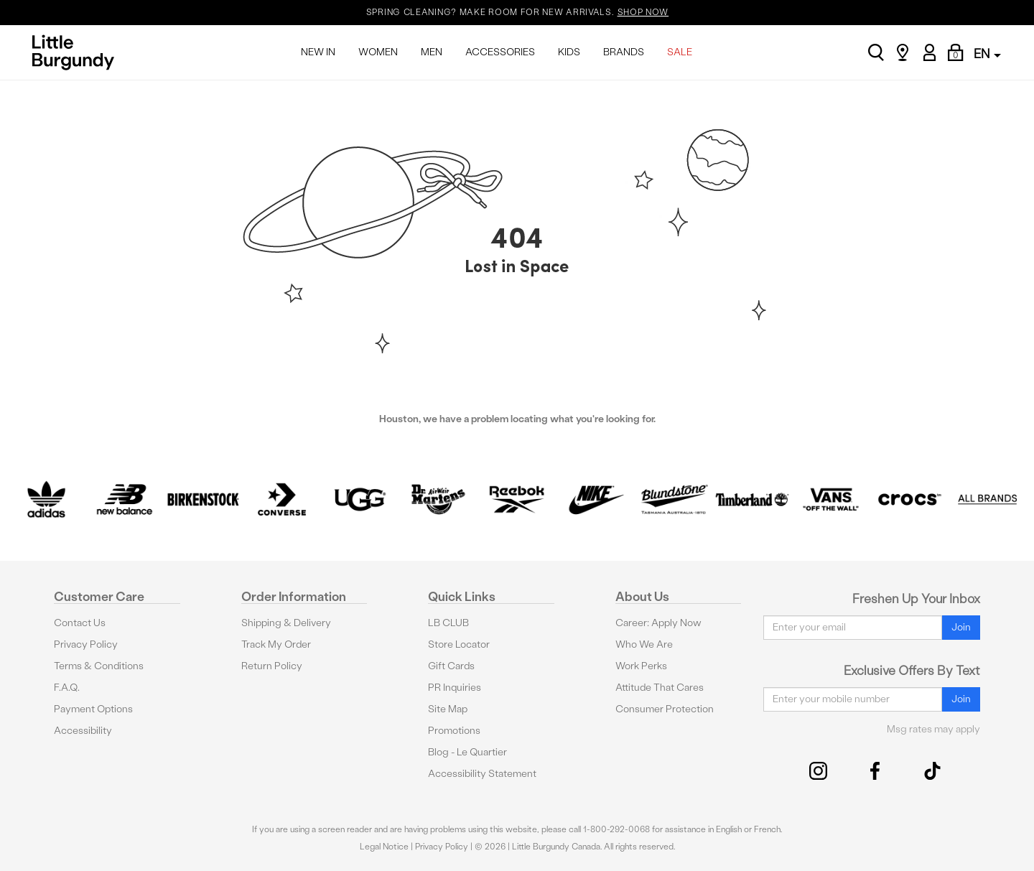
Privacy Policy (86, 644)
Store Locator (459, 644)
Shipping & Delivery (286, 623)
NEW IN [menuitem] (318, 52)
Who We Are (644, 644)
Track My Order (276, 644)
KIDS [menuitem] (569, 52)
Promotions (454, 731)
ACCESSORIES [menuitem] (500, 52)
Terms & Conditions (99, 666)
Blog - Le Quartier (467, 752)
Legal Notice (384, 847)
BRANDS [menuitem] (623, 52)
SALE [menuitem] (679, 52)
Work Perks (641, 666)
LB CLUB (448, 623)
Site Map (447, 709)
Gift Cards (451, 666)
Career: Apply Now (658, 623)
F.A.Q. (67, 687)
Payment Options (93, 709)
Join (961, 627)
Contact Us (80, 623)
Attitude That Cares (659, 687)
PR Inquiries (454, 687)
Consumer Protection (664, 709)
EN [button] (987, 53)
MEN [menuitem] (431, 52)
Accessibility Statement (482, 774)
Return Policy (271, 666)
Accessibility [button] (83, 731)
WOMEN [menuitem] (378, 52)
